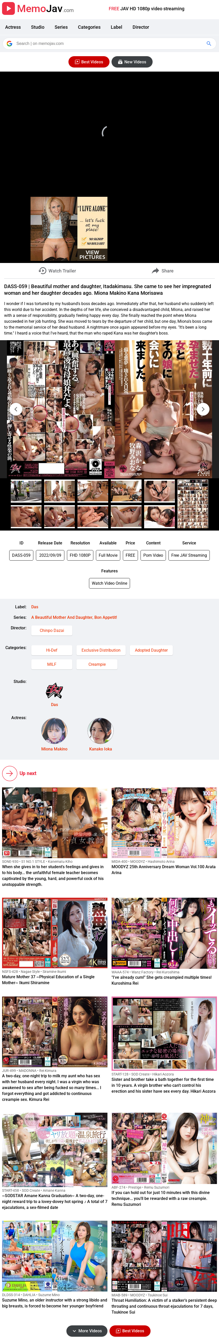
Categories (89, 27)
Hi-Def (51, 650)
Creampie (97, 664)
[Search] (110, 43)
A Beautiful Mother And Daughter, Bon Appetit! (74, 617)
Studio (37, 27)
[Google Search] (209, 43)
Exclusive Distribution (101, 650)
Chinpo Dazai (52, 630)
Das (34, 606)
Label (116, 27)
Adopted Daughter (151, 650)
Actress (13, 27)
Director (141, 27)
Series (61, 27)
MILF (51, 664)
